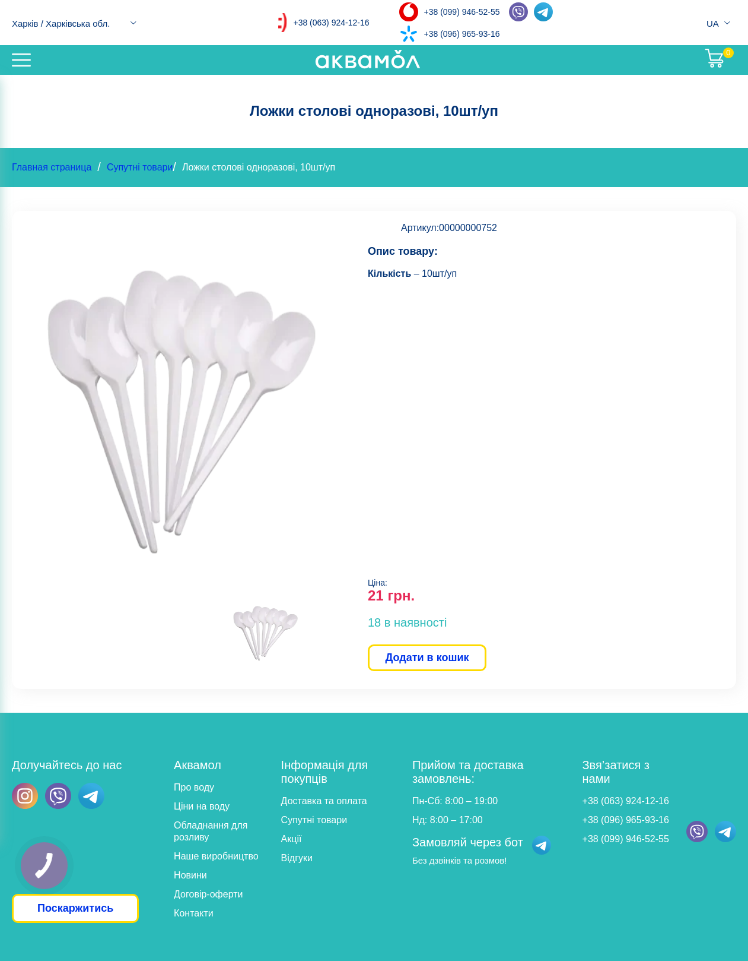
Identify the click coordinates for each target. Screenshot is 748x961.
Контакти (194, 913)
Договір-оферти (208, 894)
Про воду (194, 787)
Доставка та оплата (324, 801)
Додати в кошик (427, 657)
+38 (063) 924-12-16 (331, 22)
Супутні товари (140, 167)
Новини (190, 875)
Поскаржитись (75, 908)
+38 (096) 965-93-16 (462, 34)
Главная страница (51, 167)
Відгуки (297, 858)
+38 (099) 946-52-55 (462, 12)
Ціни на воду (202, 806)
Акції (291, 839)
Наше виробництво (216, 856)
